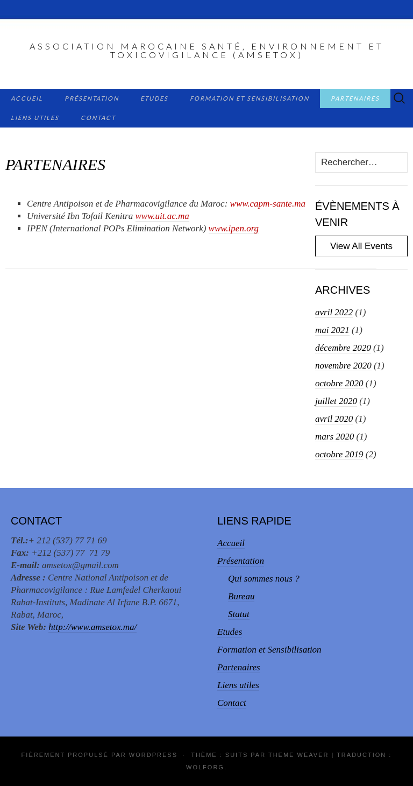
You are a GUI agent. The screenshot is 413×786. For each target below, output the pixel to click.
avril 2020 (334, 419)
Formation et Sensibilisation (249, 98)
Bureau (241, 596)
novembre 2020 (343, 365)
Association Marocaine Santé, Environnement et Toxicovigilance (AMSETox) (207, 50)
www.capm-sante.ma (267, 204)
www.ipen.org (234, 228)
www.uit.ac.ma (162, 216)
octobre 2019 (339, 454)
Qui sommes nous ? (264, 578)
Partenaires (355, 98)
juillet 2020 (336, 401)
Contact (98, 117)
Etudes (154, 98)
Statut (239, 614)
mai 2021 (332, 330)
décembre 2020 (343, 348)
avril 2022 (334, 312)
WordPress (153, 755)
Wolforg (205, 767)
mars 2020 (334, 436)
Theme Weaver (298, 755)
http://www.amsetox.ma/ (92, 627)
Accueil (27, 98)
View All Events (361, 246)
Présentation (92, 98)
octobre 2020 (339, 383)
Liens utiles (35, 117)
